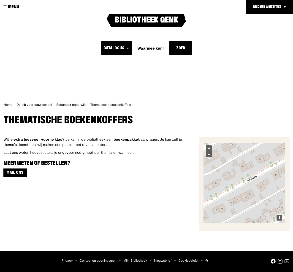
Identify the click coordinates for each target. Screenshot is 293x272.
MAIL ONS (15, 172)
